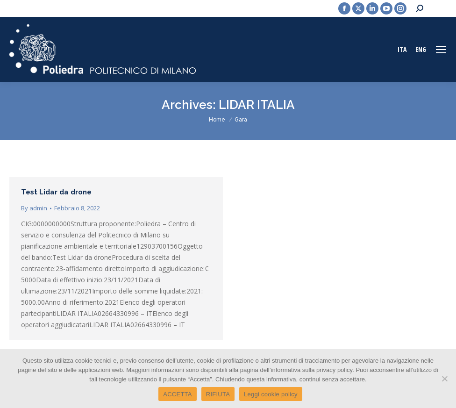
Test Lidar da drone (56, 192)
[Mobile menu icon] (441, 49)
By (34, 208)
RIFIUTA (218, 394)
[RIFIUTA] (444, 378)
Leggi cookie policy (271, 394)
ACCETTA (177, 394)
